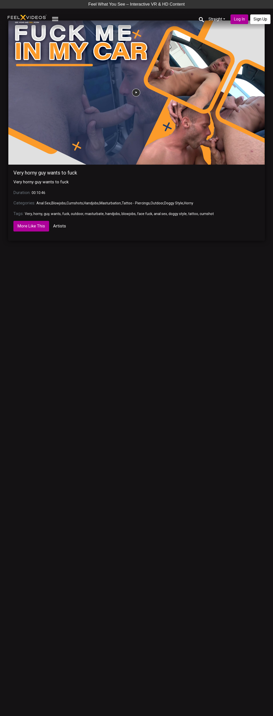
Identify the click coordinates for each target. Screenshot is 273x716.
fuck (65, 214)
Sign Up (260, 19)
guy (46, 214)
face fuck (144, 214)
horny (37, 214)
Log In (239, 19)
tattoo (193, 214)
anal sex (160, 214)
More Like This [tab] (31, 225)
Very (28, 214)
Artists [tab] (59, 225)
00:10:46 (38, 193)
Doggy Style (173, 203)
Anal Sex (43, 203)
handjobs (112, 214)
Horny (188, 203)
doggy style (178, 214)
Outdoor (157, 203)
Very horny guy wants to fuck (45, 173)
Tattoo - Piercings (136, 203)
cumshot (207, 214)
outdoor (77, 214)
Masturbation (110, 203)
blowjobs (128, 214)
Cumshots (75, 203)
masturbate (94, 214)
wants (56, 214)
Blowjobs (58, 203)
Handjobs (91, 203)
